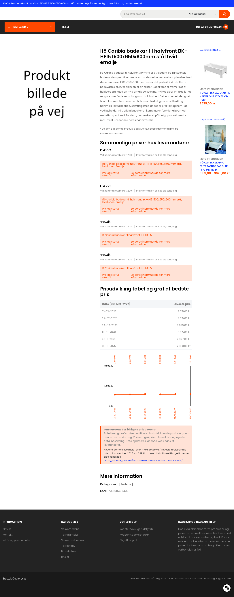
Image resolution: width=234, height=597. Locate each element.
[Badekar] (126, 484)
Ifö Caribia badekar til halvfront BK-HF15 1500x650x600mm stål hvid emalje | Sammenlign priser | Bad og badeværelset (72, 3)
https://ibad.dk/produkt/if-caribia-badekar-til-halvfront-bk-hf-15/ (143, 460)
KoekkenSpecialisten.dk (134, 534)
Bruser (65, 557)
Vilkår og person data (16, 540)
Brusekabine (69, 551)
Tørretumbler (69, 534)
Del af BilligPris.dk (212, 27)
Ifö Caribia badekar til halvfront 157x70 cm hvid (215, 96)
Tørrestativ (68, 546)
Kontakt (8, 534)
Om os (7, 529)
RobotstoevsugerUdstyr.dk (136, 529)
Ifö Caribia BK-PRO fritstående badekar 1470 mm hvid (214, 166)
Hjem (65, 27)
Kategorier (30, 27)
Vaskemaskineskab (73, 540)
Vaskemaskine (70, 529)
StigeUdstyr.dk (129, 540)
